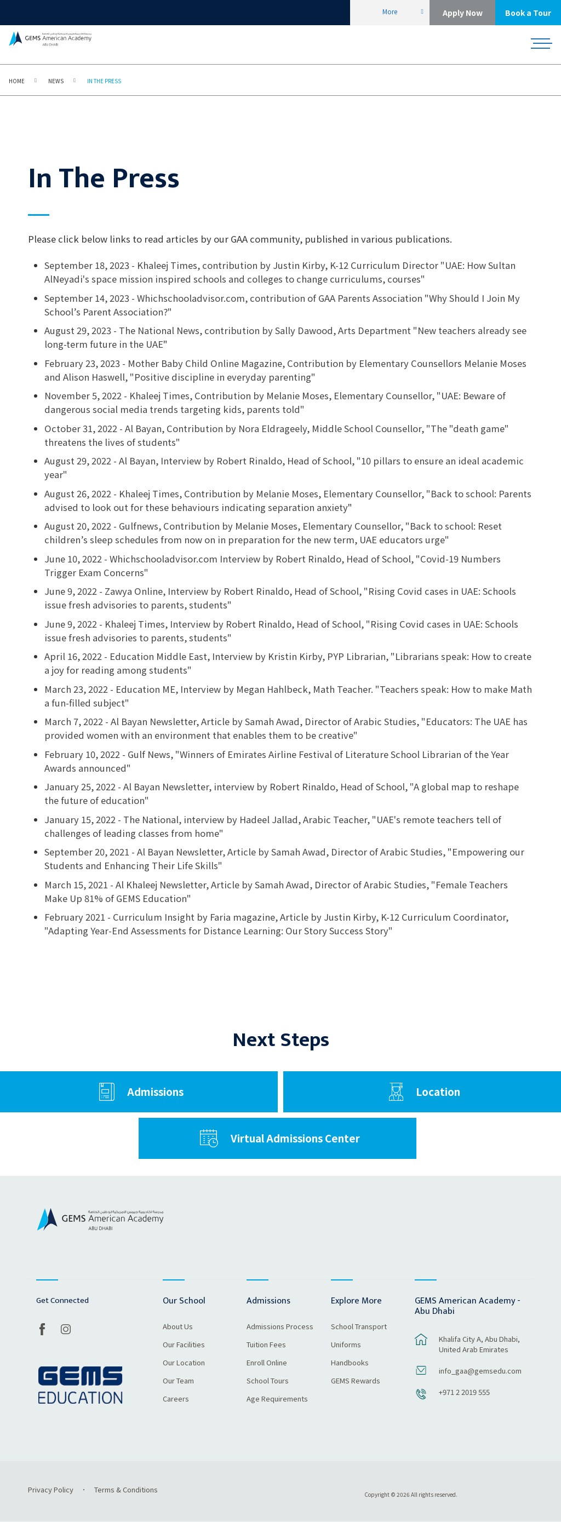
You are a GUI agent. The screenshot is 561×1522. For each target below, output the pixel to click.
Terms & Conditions (126, 1489)
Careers (176, 1399)
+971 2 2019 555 (464, 1392)
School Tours (268, 1381)
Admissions (155, 1092)
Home (17, 81)
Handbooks (350, 1363)
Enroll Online (267, 1363)
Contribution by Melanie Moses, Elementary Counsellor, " (307, 493)
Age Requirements (277, 1399)
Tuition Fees (266, 1345)
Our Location (184, 1363)
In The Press (104, 81)
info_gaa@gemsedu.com (480, 1370)
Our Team (178, 1381)
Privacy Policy (50, 1489)
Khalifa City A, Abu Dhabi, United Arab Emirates (479, 1344)
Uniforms (346, 1345)
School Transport (359, 1327)
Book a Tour (528, 12)
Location (438, 1092)
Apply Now (463, 12)
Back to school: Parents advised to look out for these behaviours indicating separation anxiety (287, 500)
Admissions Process (280, 1327)
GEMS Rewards (355, 1381)
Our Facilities (184, 1345)
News (56, 81)
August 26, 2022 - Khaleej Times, (114, 493)
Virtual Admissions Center (295, 1138)
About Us (178, 1327)
